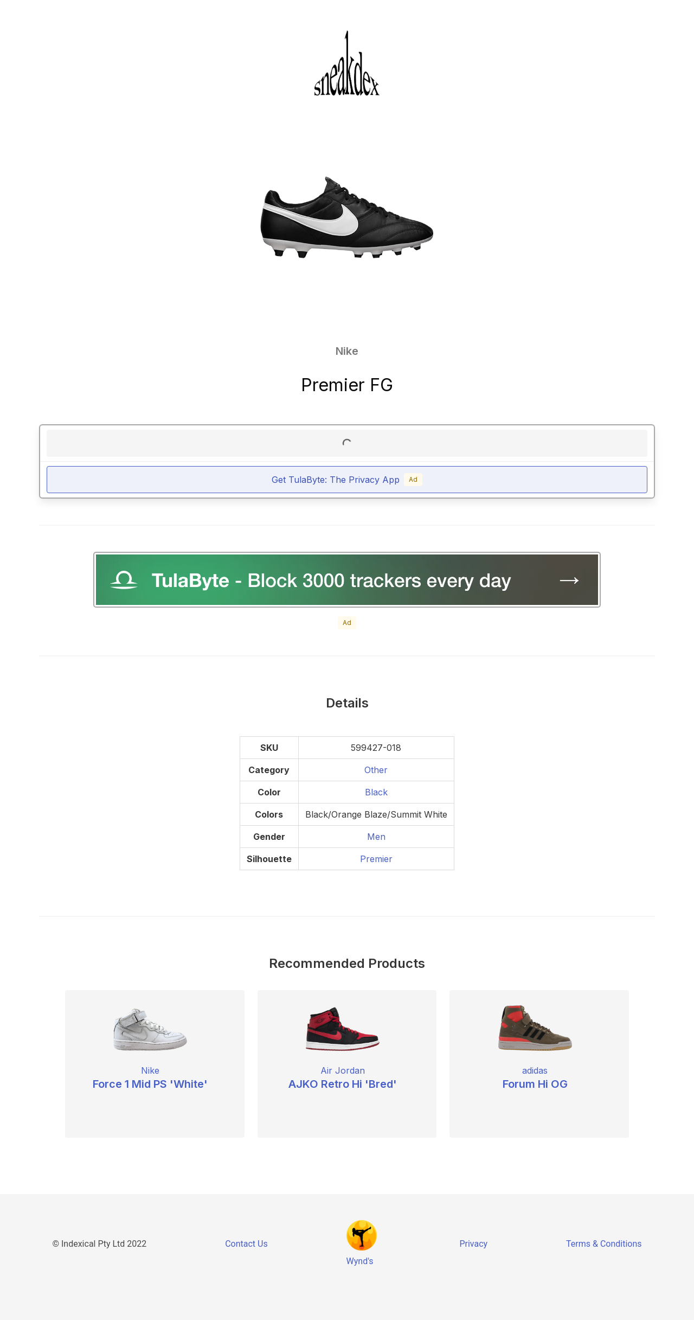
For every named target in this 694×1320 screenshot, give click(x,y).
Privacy (473, 1244)
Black (376, 792)
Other (376, 769)
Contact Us (246, 1244)
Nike (347, 351)
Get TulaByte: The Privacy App (347, 479)
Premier (376, 858)
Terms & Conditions (604, 1244)
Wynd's (360, 1261)
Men (376, 836)
